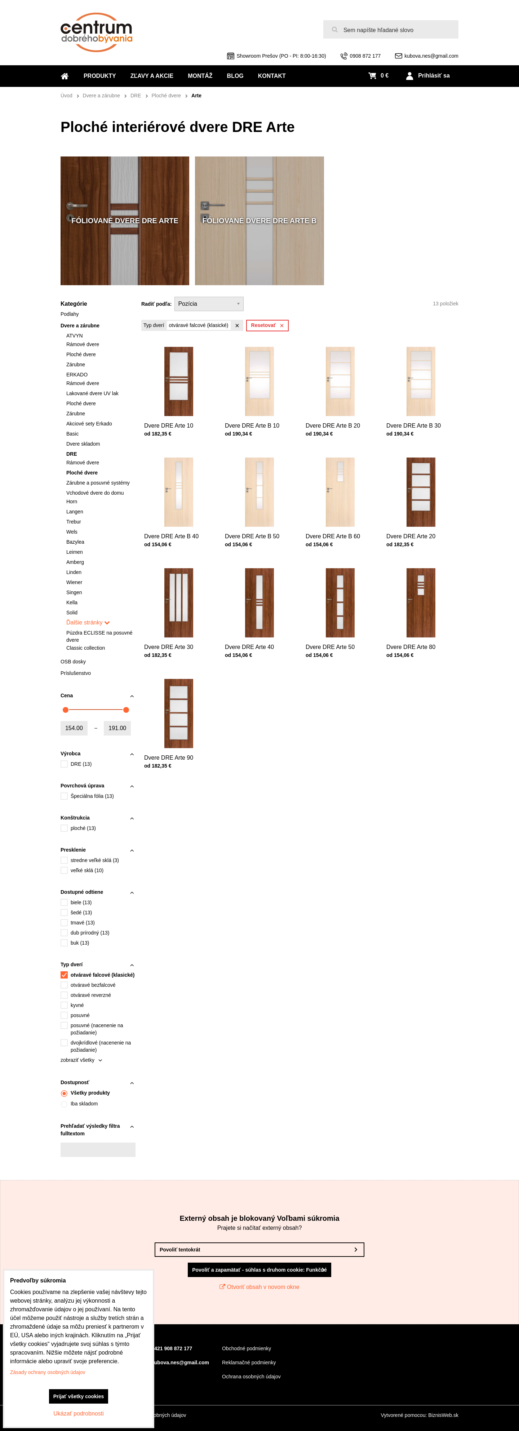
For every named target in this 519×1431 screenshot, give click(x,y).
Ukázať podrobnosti (78, 1413)
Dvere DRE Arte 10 (171, 417)
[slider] (65, 710)
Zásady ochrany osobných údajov (47, 1372)
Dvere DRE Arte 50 (332, 639)
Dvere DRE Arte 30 (171, 639)
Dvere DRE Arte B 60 (334, 528)
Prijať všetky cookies (78, 1396)
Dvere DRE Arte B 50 (254, 528)
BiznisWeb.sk (443, 1415)
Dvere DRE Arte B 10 (254, 417)
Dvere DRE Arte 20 (413, 528)
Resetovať (269, 325)
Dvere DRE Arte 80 (413, 639)
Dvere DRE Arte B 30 (415, 417)
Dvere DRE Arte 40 (252, 639)
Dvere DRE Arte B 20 (334, 417)
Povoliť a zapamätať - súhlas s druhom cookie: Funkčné (259, 1270)
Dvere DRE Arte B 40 (173, 528)
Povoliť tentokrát (180, 1250)
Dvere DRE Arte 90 (171, 749)
